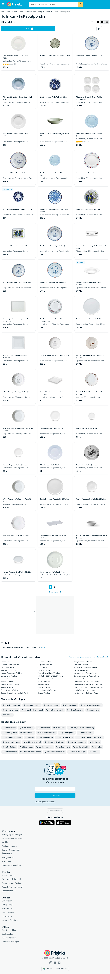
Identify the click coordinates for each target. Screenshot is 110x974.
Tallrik (42, 647)
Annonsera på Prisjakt (12, 883)
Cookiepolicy (7, 934)
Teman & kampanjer (11, 850)
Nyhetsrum (7, 916)
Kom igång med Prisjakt (12, 834)
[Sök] (80, 4)
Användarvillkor (9, 930)
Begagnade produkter (11, 865)
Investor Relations (10, 920)
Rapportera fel (55, 592)
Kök (21, 11)
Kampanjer (6, 861)
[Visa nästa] (59, 587)
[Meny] (3, 4)
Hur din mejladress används (45, 802)
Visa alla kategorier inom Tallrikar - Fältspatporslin (89, 657)
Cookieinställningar (10, 941)
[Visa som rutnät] (98, 22)
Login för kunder (9, 890)
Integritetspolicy (9, 938)
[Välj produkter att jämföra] (99, 28)
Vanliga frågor (8, 904)
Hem (2, 11)
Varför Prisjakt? (8, 875)
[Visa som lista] (102, 22)
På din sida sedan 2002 (12, 838)
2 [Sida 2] (54, 587)
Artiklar (5, 842)
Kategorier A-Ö (8, 857)
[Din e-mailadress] (55, 789)
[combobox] (53, 4)
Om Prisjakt (7, 901)
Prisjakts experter (9, 846)
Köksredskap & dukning (33, 11)
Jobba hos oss (8, 912)
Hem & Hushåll (12, 11)
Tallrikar (47, 11)
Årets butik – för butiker (12, 887)
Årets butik (7, 853)
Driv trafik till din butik (11, 879)
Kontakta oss (8, 908)
